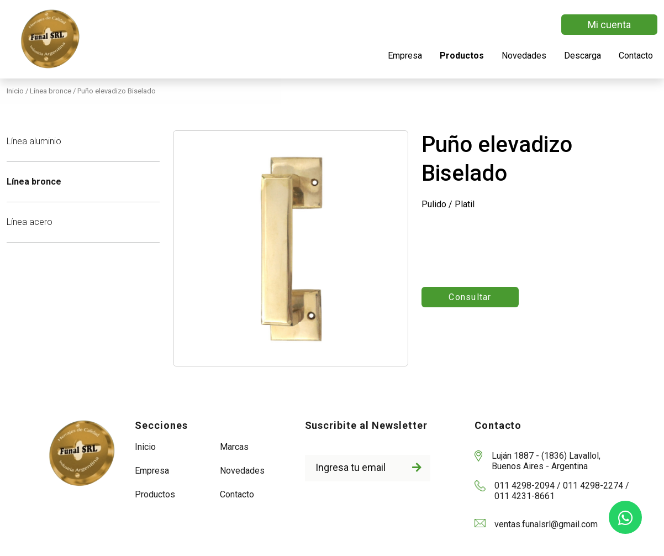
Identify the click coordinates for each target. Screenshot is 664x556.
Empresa (405, 55)
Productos (462, 55)
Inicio (16, 91)
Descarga (582, 55)
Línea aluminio (34, 141)
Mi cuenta (609, 24)
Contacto (636, 55)
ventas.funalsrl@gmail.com (546, 524)
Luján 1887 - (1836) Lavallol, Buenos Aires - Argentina (546, 460)
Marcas (234, 447)
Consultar (470, 297)
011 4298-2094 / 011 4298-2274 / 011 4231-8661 (561, 490)
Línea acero (29, 222)
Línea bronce (34, 181)
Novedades (524, 55)
